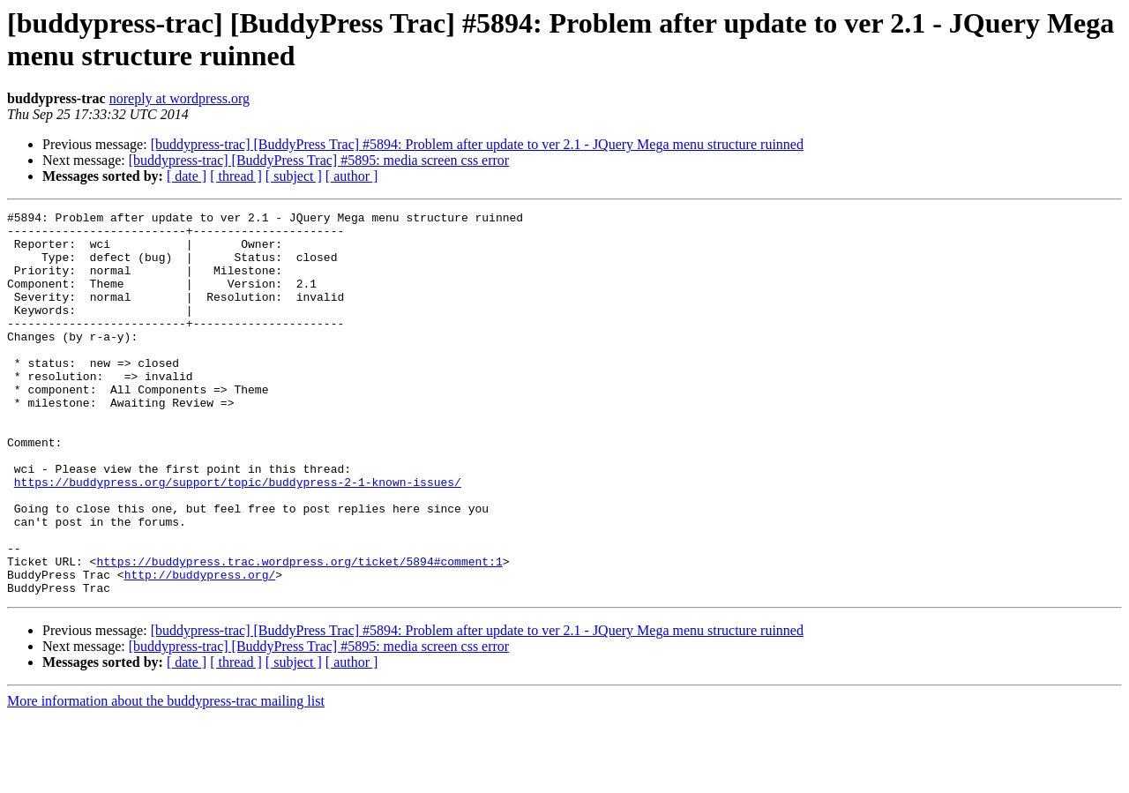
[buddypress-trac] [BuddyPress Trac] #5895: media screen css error (319, 160)
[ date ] (186, 175)
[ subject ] (293, 175)
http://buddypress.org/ (200, 648)
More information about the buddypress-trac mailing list (166, 777)
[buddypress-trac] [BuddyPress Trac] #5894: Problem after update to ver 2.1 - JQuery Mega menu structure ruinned (477, 144)
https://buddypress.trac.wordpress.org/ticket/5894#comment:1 (299, 632)
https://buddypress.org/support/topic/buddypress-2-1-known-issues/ (237, 537)
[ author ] (351, 175)
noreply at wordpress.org (179, 98)
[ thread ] (236, 175)
